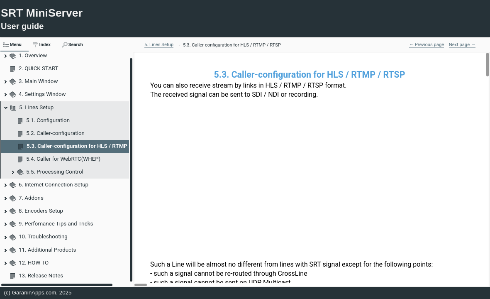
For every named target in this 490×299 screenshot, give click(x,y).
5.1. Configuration (48, 120)
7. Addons (31, 198)
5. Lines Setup (36, 107)
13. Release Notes (41, 275)
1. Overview (33, 55)
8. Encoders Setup (41, 211)
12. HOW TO (34, 263)
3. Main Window (38, 81)
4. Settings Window (42, 94)
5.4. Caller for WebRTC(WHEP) (63, 159)
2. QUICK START (39, 68)
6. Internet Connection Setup (53, 184)
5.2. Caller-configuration (55, 133)
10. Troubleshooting (43, 236)
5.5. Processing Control (54, 172)
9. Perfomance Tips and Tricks (56, 224)
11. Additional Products (47, 250)
